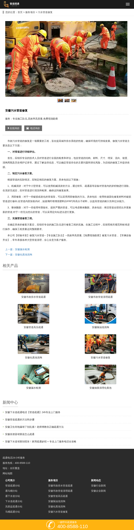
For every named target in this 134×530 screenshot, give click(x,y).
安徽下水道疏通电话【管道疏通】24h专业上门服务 (32, 412)
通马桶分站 (11, 490)
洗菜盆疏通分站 (13, 506)
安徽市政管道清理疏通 (100, 296)
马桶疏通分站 (12, 511)
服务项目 (30, 12)
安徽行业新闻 (98, 485)
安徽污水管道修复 (100, 357)
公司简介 (10, 480)
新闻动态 (96, 480)
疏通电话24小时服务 (14, 457)
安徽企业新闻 (98, 490)
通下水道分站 (12, 496)
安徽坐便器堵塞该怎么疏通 (19, 434)
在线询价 (13, 128)
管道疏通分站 (12, 485)
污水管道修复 (45, 12)
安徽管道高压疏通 (33, 327)
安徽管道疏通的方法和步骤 (19, 419)
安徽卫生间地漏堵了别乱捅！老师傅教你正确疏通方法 (34, 426)
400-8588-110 (22, 463)
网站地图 (7, 473)
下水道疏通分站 (13, 501)
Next (124, 59)
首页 (20, 12)
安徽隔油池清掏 (100, 327)
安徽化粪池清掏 (33, 357)
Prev (10, 59)
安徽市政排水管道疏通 (33, 296)
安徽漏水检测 (33, 387)
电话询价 (33, 128)
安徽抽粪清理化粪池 (100, 387)
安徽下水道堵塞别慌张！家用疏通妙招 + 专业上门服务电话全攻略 (40, 441)
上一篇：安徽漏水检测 (17, 249)
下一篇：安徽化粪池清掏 (18, 254)
